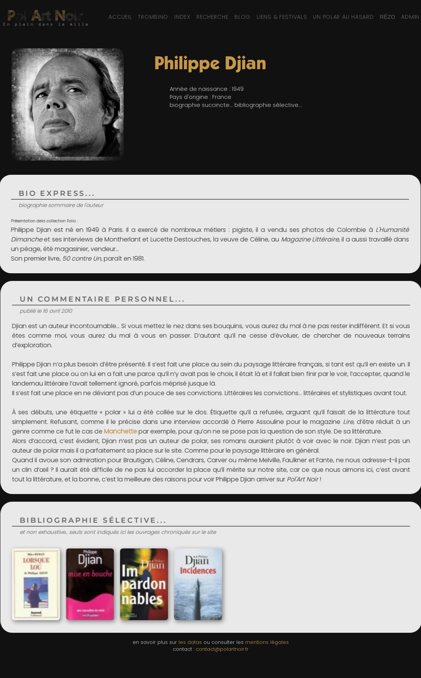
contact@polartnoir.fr (222, 649)
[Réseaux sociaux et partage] (387, 17)
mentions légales (267, 642)
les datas (190, 642)
